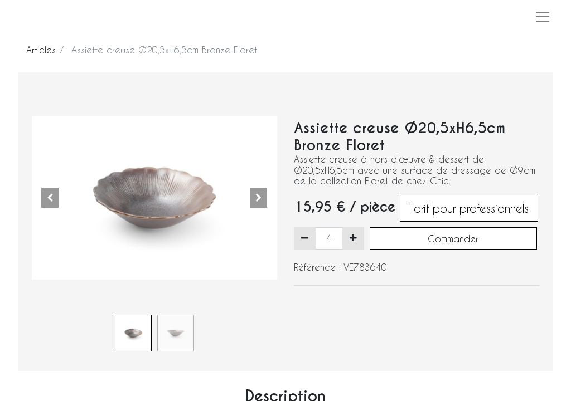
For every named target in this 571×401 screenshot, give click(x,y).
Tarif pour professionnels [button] (469, 208)
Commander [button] (453, 238)
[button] (50, 198)
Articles (41, 50)
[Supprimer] (305, 238)
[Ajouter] (353, 238)
